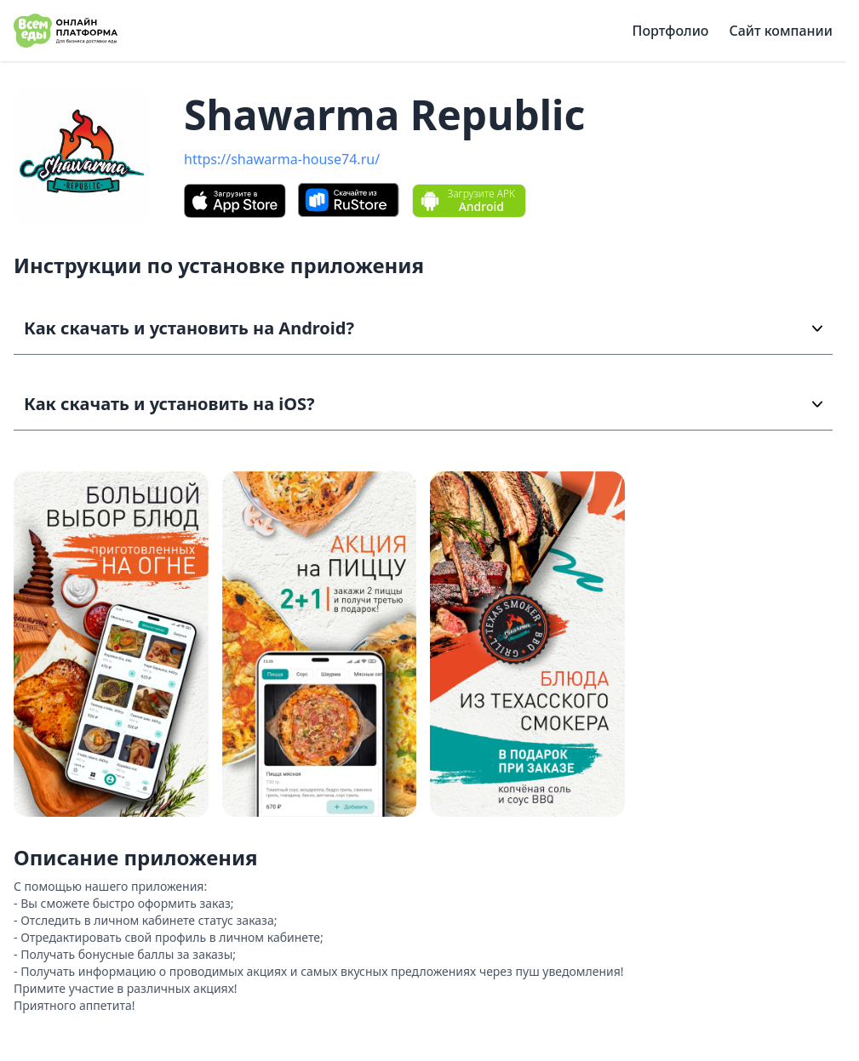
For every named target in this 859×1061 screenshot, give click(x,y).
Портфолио (671, 30)
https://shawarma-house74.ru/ (282, 159)
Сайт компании (781, 30)
